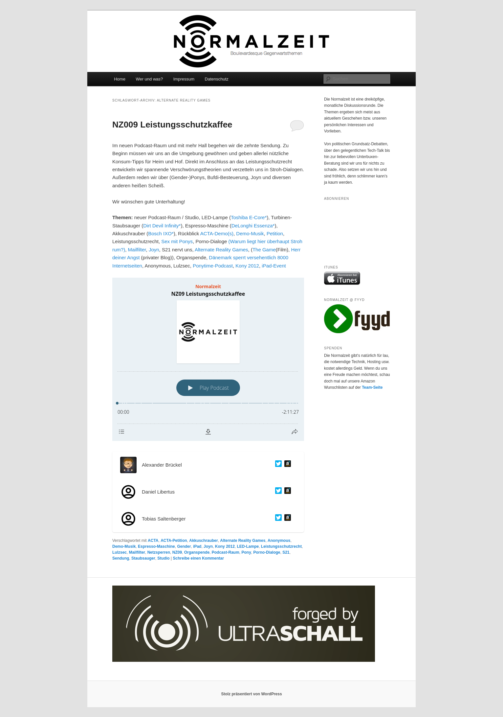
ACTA (153, 540)
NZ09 (177, 552)
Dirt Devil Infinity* (162, 225)
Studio (163, 558)
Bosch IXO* (161, 233)
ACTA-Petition (174, 540)
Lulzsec (119, 552)
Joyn (154, 249)
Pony (246, 552)
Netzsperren (158, 552)
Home (119, 79)
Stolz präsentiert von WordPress (251, 694)
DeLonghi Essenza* (253, 225)
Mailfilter (137, 249)
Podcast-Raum (225, 552)
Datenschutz (217, 79)
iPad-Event (274, 265)
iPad (197, 546)
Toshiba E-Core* (249, 217)
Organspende (196, 552)
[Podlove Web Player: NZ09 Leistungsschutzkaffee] (208, 359)
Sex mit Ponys (177, 241)
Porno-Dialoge (266, 552)
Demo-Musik (250, 233)
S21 (285, 552)
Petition (275, 233)
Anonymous (279, 540)
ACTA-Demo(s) (216, 233)
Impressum (183, 79)
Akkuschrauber (203, 540)
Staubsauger (143, 558)
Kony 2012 (247, 265)
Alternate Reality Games (221, 249)
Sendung (120, 558)
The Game (264, 249)
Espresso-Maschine (156, 546)
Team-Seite (372, 387)
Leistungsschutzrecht (281, 546)
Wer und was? (149, 79)
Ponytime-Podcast (213, 265)
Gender (184, 546)
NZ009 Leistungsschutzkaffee (172, 124)
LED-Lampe (248, 546)
